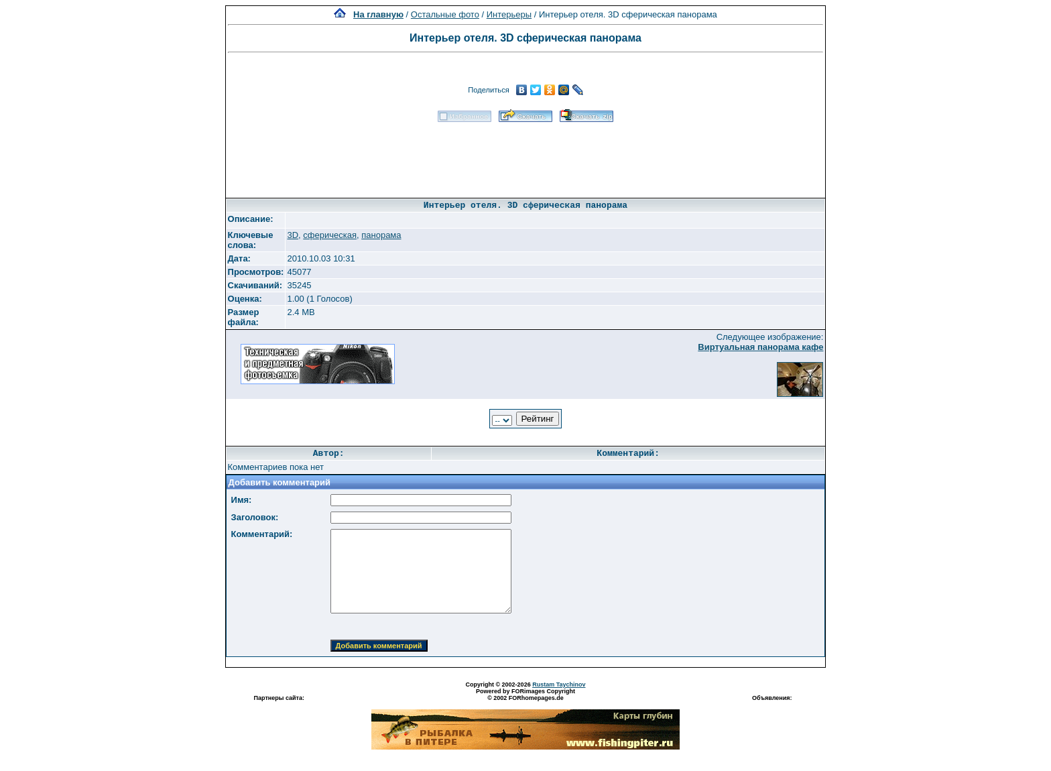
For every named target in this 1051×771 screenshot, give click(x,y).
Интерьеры (509, 14)
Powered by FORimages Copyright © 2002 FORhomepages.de (525, 694)
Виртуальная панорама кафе (760, 347)
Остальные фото (445, 14)
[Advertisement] (525, 155)
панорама (381, 235)
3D (292, 235)
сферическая (330, 235)
